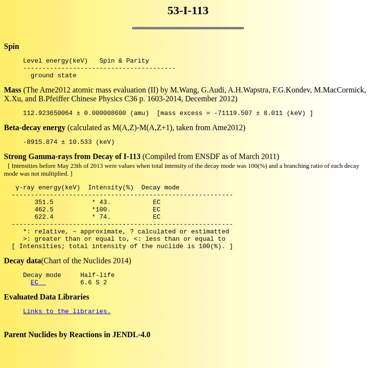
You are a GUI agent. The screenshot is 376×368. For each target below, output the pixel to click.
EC (38, 305)
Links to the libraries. (67, 335)
